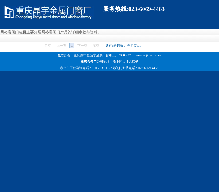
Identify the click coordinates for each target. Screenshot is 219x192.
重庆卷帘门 (89, 61)
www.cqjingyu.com (148, 55)
